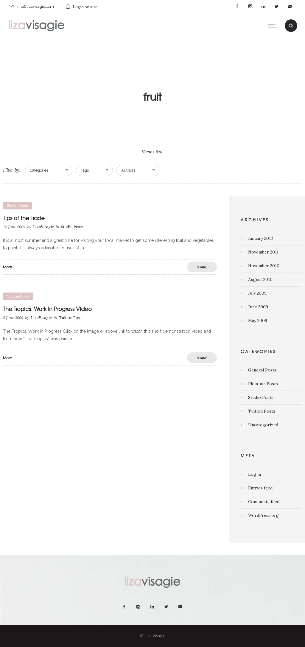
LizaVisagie (43, 227)
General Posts (262, 370)
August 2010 (260, 279)
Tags (85, 170)
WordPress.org (263, 515)
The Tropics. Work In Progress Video (47, 309)
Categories (39, 170)
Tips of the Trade (24, 218)
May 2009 (257, 320)
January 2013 (260, 238)
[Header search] (291, 26)
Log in (254, 474)
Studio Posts (260, 397)
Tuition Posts (261, 411)
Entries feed (260, 488)
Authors (128, 170)
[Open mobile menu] (274, 26)
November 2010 (263, 265)
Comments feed (263, 501)
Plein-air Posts (263, 383)
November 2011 (263, 252)
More (7, 267)
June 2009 (258, 306)
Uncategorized (263, 424)
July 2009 (257, 293)
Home (146, 152)
